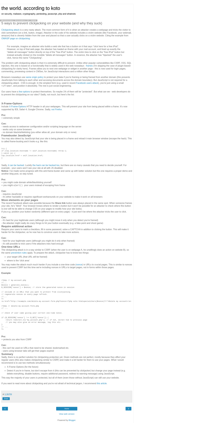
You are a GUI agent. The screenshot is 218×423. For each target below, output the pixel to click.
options (26, 91)
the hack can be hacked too (46, 165)
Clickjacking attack (10, 30)
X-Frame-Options (17, 106)
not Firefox (56, 109)
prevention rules (19, 253)
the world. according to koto (30, 8)
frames (89, 66)
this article (102, 383)
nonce (79, 264)
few (20, 91)
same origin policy (35, 77)
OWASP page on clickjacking (15, 38)
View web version (67, 414)
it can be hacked (16, 165)
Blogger (72, 420)
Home (67, 409)
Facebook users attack (87, 83)
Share (6, 399)
